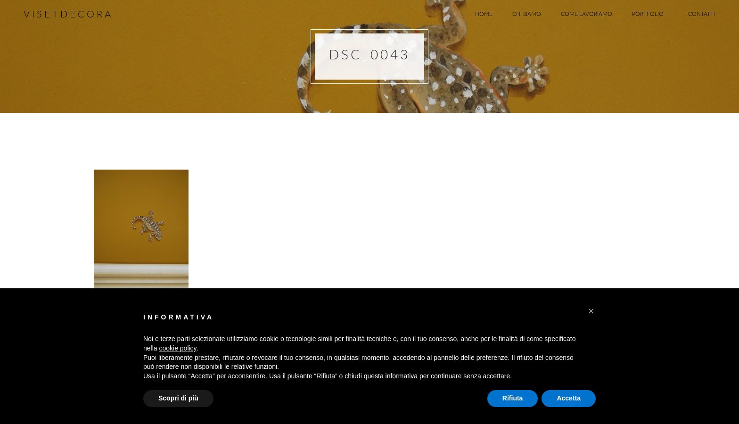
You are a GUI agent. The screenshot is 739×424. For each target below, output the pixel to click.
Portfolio (650, 13)
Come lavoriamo (586, 13)
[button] (591, 310)
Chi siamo (526, 13)
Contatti (701, 13)
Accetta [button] (569, 398)
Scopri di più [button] (178, 398)
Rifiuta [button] (512, 398)
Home (484, 13)
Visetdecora (68, 14)
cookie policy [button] (177, 348)
